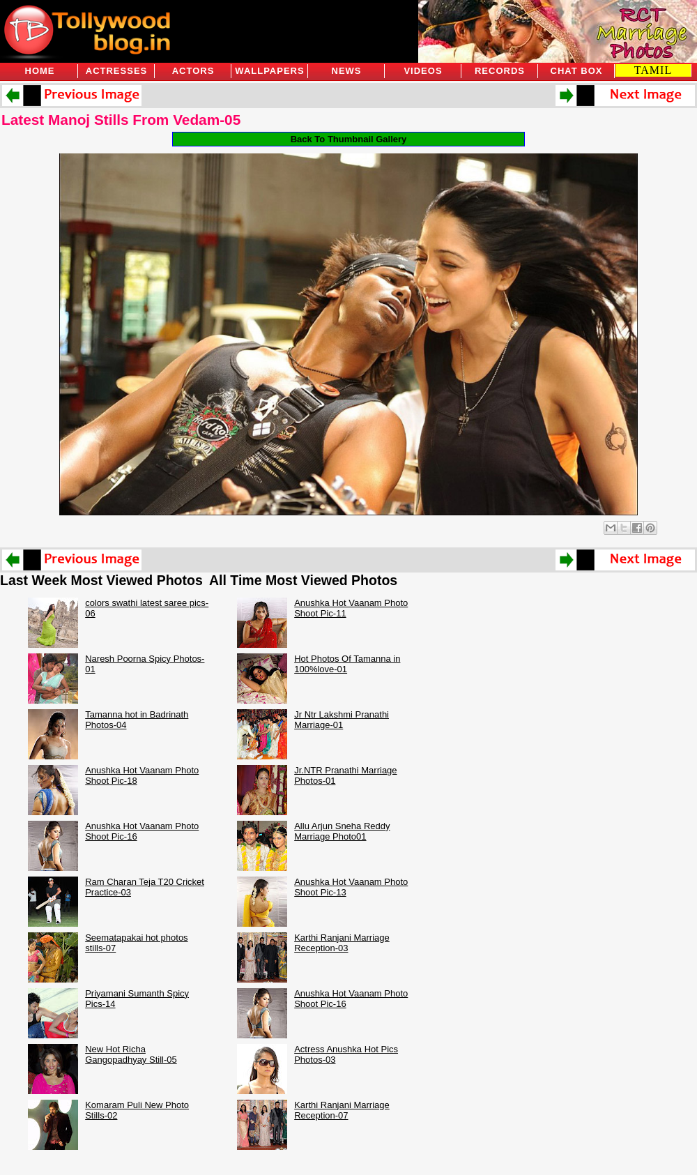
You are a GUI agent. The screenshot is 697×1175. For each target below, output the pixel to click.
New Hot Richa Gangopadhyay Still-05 (131, 1054)
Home (40, 71)
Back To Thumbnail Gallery (349, 139)
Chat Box (577, 71)
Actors (193, 71)
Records (500, 71)
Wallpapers (269, 71)
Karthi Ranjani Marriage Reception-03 (342, 942)
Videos (423, 71)
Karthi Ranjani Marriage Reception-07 (342, 1110)
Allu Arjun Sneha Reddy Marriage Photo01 (342, 831)
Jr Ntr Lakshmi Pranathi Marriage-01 (341, 719)
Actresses (116, 71)
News (347, 71)
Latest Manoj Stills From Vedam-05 (120, 120)
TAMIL (653, 70)
